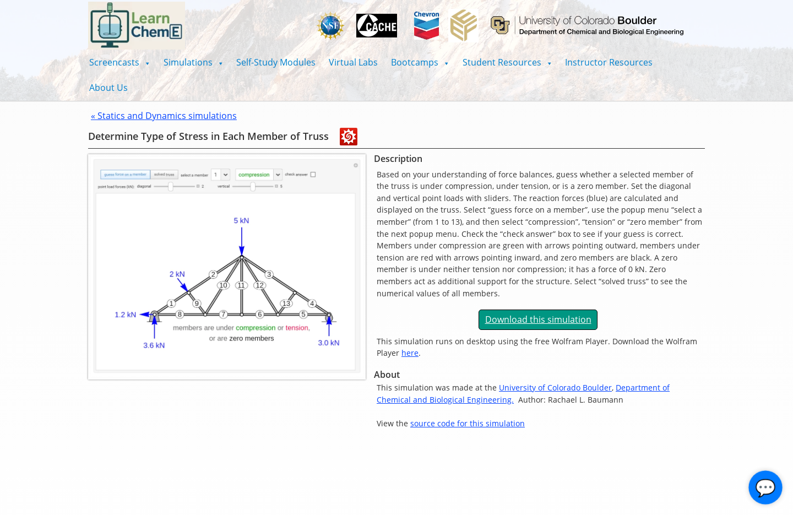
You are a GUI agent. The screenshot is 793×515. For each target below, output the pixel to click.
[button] (120, 62)
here (410, 353)
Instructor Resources (609, 62)
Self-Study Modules (276, 62)
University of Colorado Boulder (555, 387)
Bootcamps (420, 62)
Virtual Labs (353, 62)
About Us (108, 88)
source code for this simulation (467, 423)
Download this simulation (538, 319)
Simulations (194, 62)
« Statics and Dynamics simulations (164, 116)
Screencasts (119, 62)
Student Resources (507, 62)
